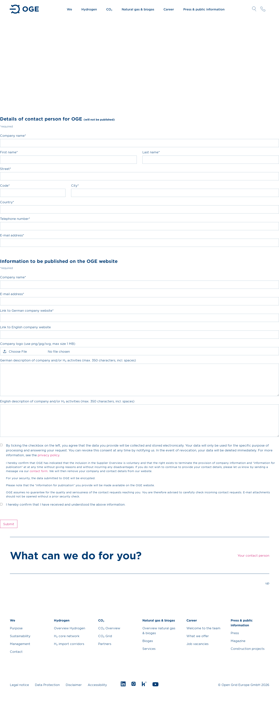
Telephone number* (15, 218)
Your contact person (263, 9)
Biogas (147, 641)
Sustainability (20, 636)
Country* (7, 202)
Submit (8, 524)
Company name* (13, 135)
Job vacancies (197, 644)
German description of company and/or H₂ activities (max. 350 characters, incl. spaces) (68, 360)
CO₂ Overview (109, 628)
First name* (9, 152)
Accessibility (97, 685)
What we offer (197, 636)
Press (235, 633)
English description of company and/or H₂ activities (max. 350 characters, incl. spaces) (67, 401)
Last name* (151, 152)
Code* (5, 185)
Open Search (254, 9)
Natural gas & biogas (138, 9)
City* (75, 185)
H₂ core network (67, 636)
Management (20, 644)
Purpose (16, 628)
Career (168, 9)
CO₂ (109, 9)
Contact (16, 651)
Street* (5, 168)
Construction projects (247, 648)
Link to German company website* (27, 310)
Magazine (238, 641)
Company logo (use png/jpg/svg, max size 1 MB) (37, 343)
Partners (104, 644)
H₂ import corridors (69, 644)
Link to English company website (25, 327)
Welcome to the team (203, 628)
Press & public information (204, 9)
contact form (39, 471)
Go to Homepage (24, 9)
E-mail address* (12, 235)
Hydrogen (89, 9)
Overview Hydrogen (69, 628)
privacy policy (48, 455)
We (69, 9)
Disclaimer (74, 685)
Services (148, 648)
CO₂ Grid (105, 636)
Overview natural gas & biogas (158, 630)
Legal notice (19, 685)
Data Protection (47, 685)
